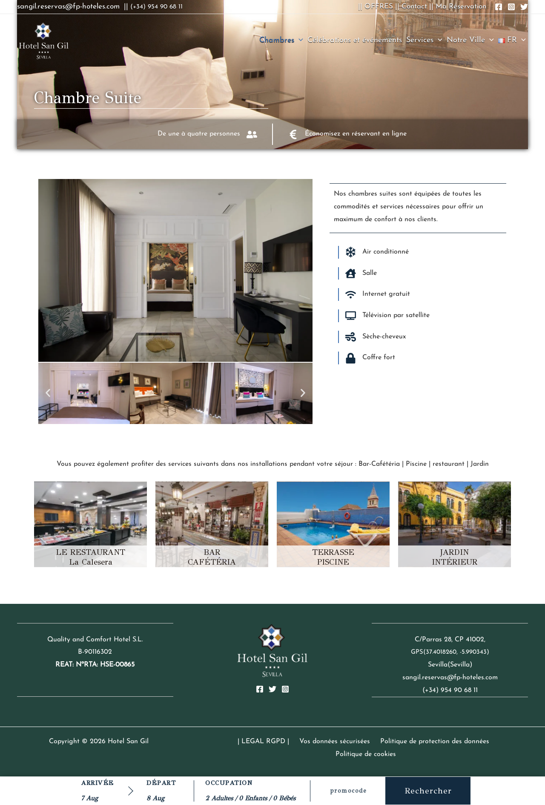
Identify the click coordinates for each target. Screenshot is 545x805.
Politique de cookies (490, 741)
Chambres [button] (281, 40)
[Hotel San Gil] (43, 40)
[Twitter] (272, 689)
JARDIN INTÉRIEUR (454, 557)
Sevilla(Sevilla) (450, 664)
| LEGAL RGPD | (234, 741)
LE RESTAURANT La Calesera (90, 557)
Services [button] (424, 40)
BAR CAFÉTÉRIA (212, 557)
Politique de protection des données (398, 741)
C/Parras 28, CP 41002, (450, 639)
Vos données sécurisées (302, 741)
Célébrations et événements (354, 40)
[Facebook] (260, 689)
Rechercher (428, 790)
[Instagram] (285, 689)
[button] (298, 40)
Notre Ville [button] (470, 40)
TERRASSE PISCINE (333, 557)
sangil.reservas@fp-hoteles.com (450, 677)
